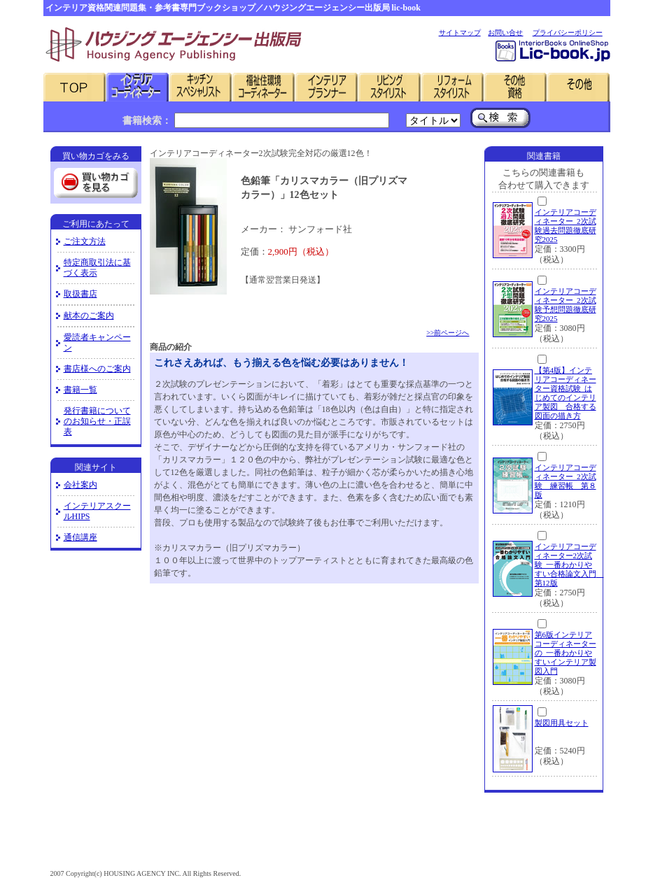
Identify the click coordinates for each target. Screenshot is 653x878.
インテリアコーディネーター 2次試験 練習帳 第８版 (565, 481)
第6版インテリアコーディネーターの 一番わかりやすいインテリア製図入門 (565, 652)
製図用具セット (562, 722)
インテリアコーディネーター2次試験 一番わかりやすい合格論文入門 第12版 (569, 564)
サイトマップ (460, 32)
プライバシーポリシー (568, 32)
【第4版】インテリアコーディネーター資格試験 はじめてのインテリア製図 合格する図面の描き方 (565, 393)
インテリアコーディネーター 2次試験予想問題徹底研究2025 (565, 305)
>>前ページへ (447, 333)
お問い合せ (505, 32)
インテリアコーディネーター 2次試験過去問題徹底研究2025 (565, 225)
